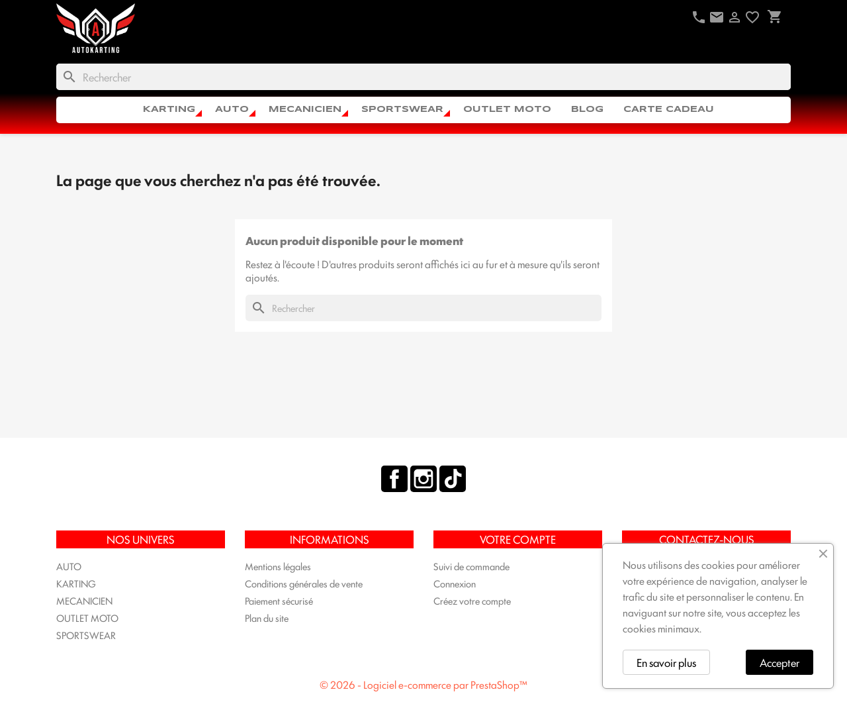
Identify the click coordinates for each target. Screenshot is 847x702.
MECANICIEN (305, 109)
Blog (587, 109)
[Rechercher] (423, 77)
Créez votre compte (472, 600)
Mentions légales (278, 566)
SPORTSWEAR (402, 109)
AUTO (232, 109)
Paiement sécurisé (279, 600)
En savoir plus (666, 662)
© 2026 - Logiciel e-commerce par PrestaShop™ (423, 684)
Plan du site (267, 618)
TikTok (452, 479)
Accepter (779, 662)
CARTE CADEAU (668, 109)
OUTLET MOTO (507, 109)
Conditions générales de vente (304, 583)
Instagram (423, 479)
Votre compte (518, 539)
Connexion (454, 583)
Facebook (394, 479)
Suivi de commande (471, 566)
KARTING (169, 109)
